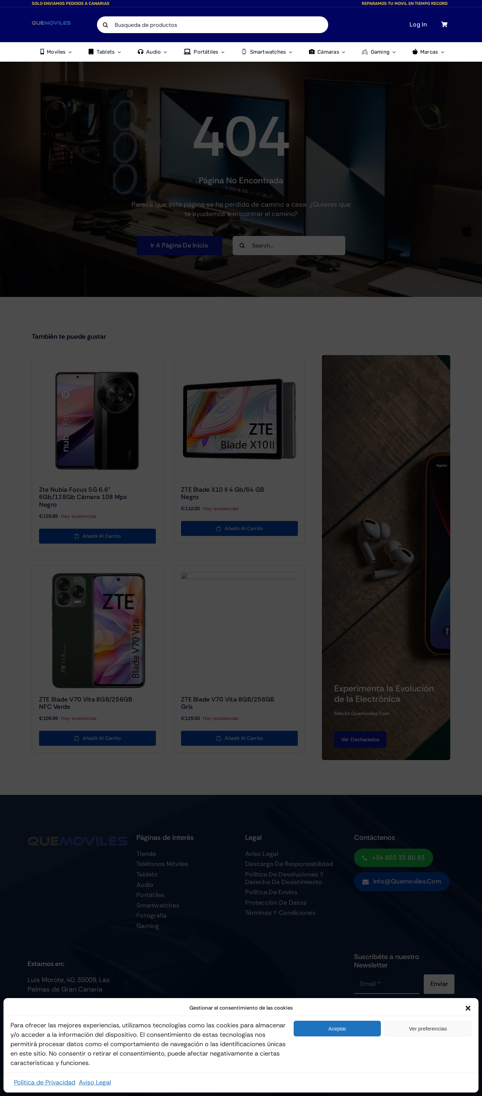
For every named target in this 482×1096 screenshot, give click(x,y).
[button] (468, 1008)
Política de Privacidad (44, 1082)
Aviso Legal (95, 1082)
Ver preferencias (428, 1029)
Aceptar (337, 1029)
